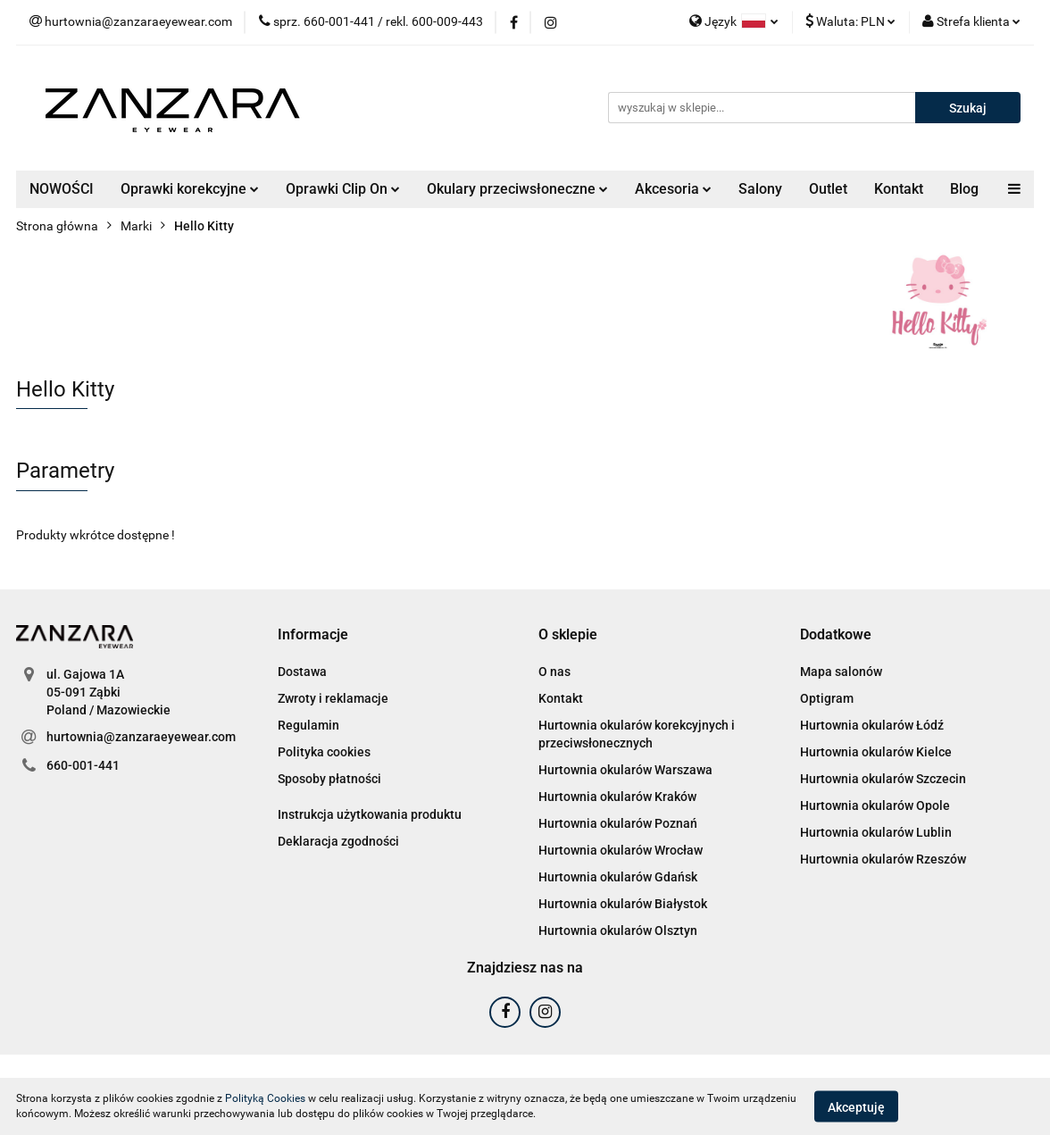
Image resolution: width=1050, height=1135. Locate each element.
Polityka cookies (324, 752)
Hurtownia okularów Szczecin (883, 779)
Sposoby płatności (329, 779)
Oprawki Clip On (343, 188)
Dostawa (302, 671)
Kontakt (898, 188)
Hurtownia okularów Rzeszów (883, 859)
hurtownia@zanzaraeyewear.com (141, 737)
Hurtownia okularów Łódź (872, 725)
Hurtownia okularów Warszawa (625, 770)
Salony (760, 188)
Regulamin (308, 725)
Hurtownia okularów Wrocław (620, 850)
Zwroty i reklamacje (333, 698)
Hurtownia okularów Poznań (617, 823)
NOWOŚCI (61, 188)
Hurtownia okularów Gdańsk (617, 877)
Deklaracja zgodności (338, 841)
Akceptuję (856, 1106)
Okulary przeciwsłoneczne (517, 188)
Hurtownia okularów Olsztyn (617, 930)
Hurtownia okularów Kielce (876, 752)
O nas (554, 671)
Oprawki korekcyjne (190, 188)
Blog (964, 188)
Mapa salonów (841, 671)
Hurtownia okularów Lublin (876, 832)
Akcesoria (673, 188)
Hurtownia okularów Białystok (622, 904)
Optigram (827, 698)
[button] (313, 635)
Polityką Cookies (265, 1098)
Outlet (828, 188)
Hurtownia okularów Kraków (617, 796)
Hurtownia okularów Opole (875, 805)
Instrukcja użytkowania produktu (370, 814)
